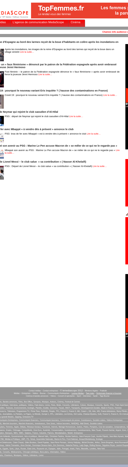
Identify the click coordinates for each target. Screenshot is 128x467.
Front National (72, 439)
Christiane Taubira (57, 436)
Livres (47, 405)
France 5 (106, 414)
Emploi (8, 430)
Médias (16, 393)
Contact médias (35, 391)
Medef (70, 433)
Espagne (52, 449)
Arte (94, 411)
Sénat (32, 439)
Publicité (103, 391)
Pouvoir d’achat (108, 430)
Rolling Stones (95, 445)
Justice (79, 427)
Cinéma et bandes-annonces (37, 396)
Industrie (42, 433)
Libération (59, 414)
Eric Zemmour (58, 445)
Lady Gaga (83, 445)
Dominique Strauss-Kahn (42, 445)
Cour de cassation (106, 427)
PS (28, 439)
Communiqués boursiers (49, 420)
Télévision (11, 411)
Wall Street (84, 424)
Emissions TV (28, 417)
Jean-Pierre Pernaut (58, 442)
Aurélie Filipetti (102, 436)
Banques (8, 433)
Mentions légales (91, 391)
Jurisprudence (119, 427)
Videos (53, 396)
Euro (124, 430)
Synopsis (37, 402)
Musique (45, 402)
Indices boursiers (63, 424)
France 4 (114, 414)
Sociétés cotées (99, 420)
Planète (39, 408)
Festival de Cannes (72, 402)
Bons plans (44, 452)
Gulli (99, 414)
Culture (83, 405)
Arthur (97, 442)
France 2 (63, 411)
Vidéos (35, 393)
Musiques (17, 455)
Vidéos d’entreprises (114, 420)
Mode (59, 405)
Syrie (11, 449)
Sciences (53, 408)
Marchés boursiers (10, 424)
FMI (2, 439)
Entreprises (26, 393)
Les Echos (68, 414)
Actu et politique (30, 436)
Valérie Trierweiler (12, 445)
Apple (16, 427)
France (35, 433)
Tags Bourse (105, 396)
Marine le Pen (59, 439)
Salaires (28, 433)
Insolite (46, 408)
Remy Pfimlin (122, 411)
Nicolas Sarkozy (71, 436)
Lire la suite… (27, 52)
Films (20, 402)
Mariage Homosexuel (67, 427)
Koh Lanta (78, 414)
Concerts (65, 405)
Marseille (84, 449)
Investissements (84, 430)
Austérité (46, 430)
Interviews (87, 396)
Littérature (75, 405)
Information (54, 452)
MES (16, 433)
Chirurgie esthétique (31, 452)
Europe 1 (45, 414)
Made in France (107, 408)
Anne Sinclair (26, 445)
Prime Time (35, 411)
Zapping (18, 417)
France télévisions (108, 411)
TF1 (57, 411)
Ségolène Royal (108, 445)
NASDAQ (75, 424)
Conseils (6, 452)
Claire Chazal (18, 442)
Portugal (65, 449)
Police (85, 427)
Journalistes (7, 414)
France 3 (72, 411)
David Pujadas (43, 442)
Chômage (16, 430)
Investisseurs (86, 420)
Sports (106, 405)
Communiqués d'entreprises (58, 393)
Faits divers (39, 405)
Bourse (43, 393)
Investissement (70, 430)
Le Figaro (27, 414)
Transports (75, 408)
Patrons (50, 433)
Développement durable (90, 408)
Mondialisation (60, 433)
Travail (61, 408)
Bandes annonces (10, 402)
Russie (23, 449)
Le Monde (36, 414)
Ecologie (31, 408)
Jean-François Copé (87, 436)
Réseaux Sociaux (34, 427)
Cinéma (75, 22)
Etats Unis (31, 449)
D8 (90, 411)
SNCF (67, 408)
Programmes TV (23, 411)
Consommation (57, 430)
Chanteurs (8, 455)
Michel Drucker (87, 442)
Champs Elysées (89, 414)
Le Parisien (18, 414)
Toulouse (9, 408)
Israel (72, 449)
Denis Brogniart (107, 442)
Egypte (5, 449)
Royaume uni (42, 449)
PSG (112, 405)
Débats (23, 427)
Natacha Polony (72, 445)
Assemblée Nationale (44, 439)
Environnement (20, 408)
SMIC (21, 433)
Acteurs (53, 402)
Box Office (28, 402)
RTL (52, 414)
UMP (23, 439)
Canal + (84, 411)
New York (101, 449)
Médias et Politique (12, 439)
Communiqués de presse (70, 420)
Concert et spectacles (66, 396)
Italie (58, 449)
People (52, 411)
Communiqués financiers (28, 420)
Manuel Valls (43, 436)
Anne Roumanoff (121, 442)
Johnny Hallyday (74, 442)
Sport (79, 396)
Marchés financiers (26, 424)
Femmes (118, 408)
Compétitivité (27, 430)
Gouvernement (17, 436)
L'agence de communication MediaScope (38, 22)
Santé (95, 396)
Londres (93, 449)
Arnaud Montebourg (87, 439)
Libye (17, 449)
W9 (98, 411)
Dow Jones (50, 424)
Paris (53, 405)
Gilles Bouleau (30, 442)
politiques (22, 405)
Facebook (46, 427)
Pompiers (93, 427)
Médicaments (16, 452)
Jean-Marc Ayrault (116, 436)
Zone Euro (37, 430)
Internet (54, 427)
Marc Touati (96, 430)
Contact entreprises (50, 391)
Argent (118, 430)
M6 (78, 411)
